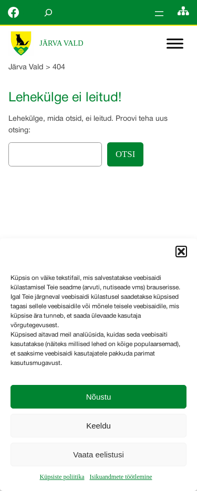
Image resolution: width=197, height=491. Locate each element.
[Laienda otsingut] (48, 12)
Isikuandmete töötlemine (121, 476)
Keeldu (98, 425)
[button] (181, 251)
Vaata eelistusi (98, 454)
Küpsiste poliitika (62, 476)
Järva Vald (61, 43)
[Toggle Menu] (175, 44)
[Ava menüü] (159, 13)
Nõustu (98, 396)
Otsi (125, 154)
